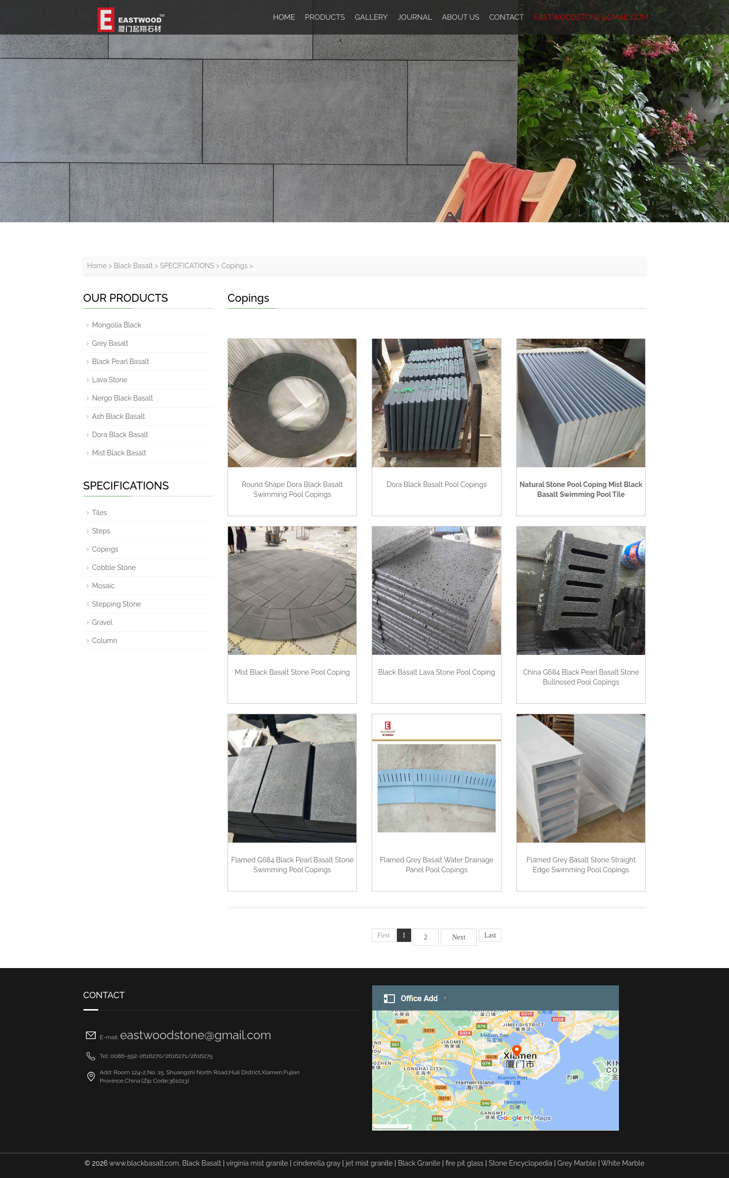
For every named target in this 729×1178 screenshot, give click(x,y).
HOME (284, 17)
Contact (506, 17)
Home (97, 266)
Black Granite (419, 1163)
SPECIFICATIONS (187, 266)
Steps (101, 531)
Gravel (102, 622)
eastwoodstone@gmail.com (591, 17)
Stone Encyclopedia (520, 1163)
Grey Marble (576, 1163)
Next (458, 937)
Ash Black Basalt (118, 416)
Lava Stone (110, 380)
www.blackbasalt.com (144, 1163)
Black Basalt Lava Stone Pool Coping (436, 672)
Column (104, 641)
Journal (414, 17)
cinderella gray (317, 1163)
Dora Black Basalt (120, 435)
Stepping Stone (117, 604)
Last (490, 935)
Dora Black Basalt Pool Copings (436, 484)
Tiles (99, 513)
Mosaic (103, 586)
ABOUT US (460, 17)
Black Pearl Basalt (121, 362)
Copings (234, 266)
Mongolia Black (117, 325)
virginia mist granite (257, 1163)
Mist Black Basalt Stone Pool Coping (292, 672)
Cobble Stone (114, 567)
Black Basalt (133, 266)
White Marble (623, 1163)
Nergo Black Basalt (122, 398)
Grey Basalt (110, 343)
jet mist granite (369, 1163)
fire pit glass (465, 1163)
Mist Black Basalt (119, 453)
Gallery (371, 17)
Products (325, 17)
